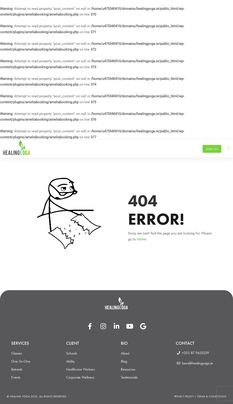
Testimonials (129, 377)
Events (15, 377)
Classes (16, 353)
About (125, 353)
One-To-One (20, 361)
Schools (71, 353)
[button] (228, 147)
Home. (142, 239)
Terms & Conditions (211, 396)
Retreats (16, 369)
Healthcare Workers (80, 369)
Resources (128, 369)
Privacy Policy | (185, 396)
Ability (70, 361)
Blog (124, 361)
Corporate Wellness (80, 377)
